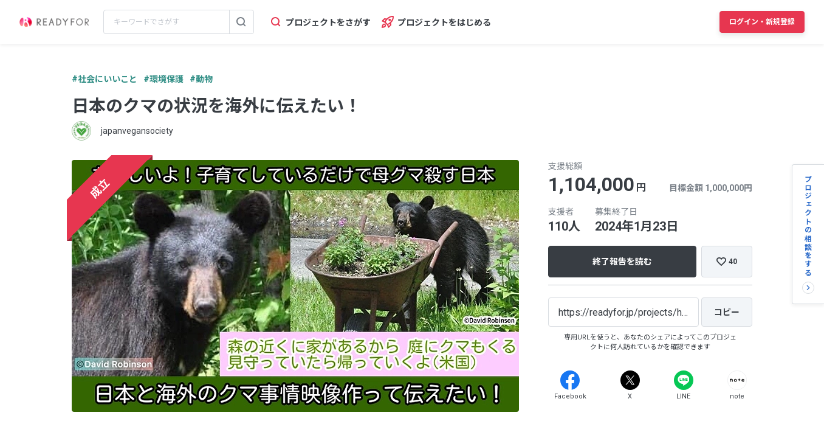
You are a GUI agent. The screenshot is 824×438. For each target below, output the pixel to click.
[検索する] (241, 22)
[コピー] (726, 312)
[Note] (737, 380)
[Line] (683, 380)
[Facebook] (570, 380)
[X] (630, 380)
